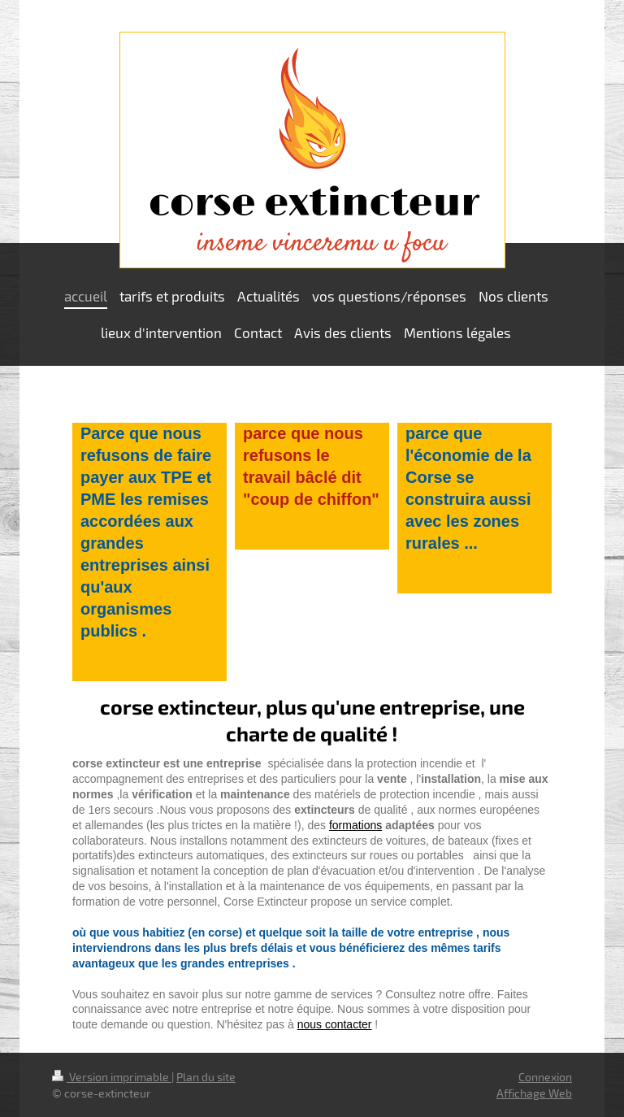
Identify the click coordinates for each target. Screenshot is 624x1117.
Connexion (545, 1077)
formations (355, 825)
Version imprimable (111, 1077)
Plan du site (206, 1077)
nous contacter (334, 1024)
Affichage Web (534, 1093)
